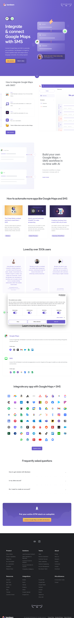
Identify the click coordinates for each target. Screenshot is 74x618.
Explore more (37, 448)
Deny (18, 321)
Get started (10, 61)
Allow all (56, 321)
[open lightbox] (21, 61)
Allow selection (37, 321)
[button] (37, 472)
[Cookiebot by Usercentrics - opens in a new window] (59, 295)
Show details (60, 317)
